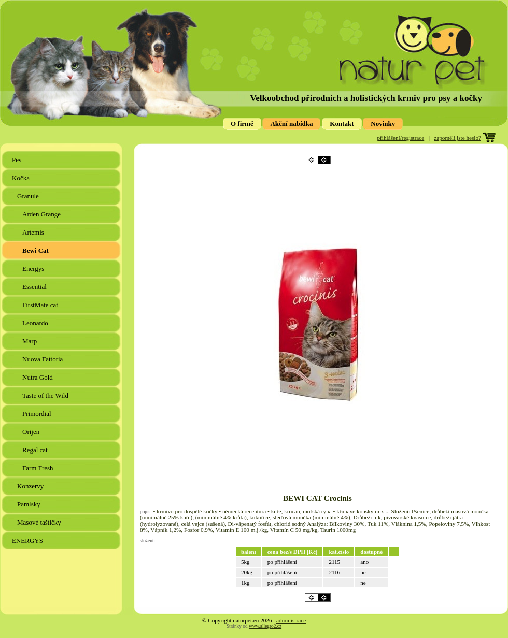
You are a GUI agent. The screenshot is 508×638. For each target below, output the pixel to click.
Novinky (383, 123)
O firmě (242, 123)
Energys (34, 268)
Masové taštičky (40, 522)
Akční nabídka (291, 123)
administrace (291, 620)
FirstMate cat (41, 305)
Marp (30, 341)
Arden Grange (42, 214)
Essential (35, 287)
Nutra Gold (38, 377)
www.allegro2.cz (265, 626)
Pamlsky (29, 504)
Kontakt (342, 123)
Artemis (34, 232)
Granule (28, 196)
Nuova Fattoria (43, 359)
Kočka (21, 178)
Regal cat (35, 450)
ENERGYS (28, 540)
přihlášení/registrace (401, 138)
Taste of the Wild (46, 395)
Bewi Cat (36, 250)
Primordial (37, 413)
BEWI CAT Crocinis (317, 498)
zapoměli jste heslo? (457, 138)
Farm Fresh (38, 468)
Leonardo (36, 323)
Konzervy (31, 486)
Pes (17, 160)
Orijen (31, 432)
